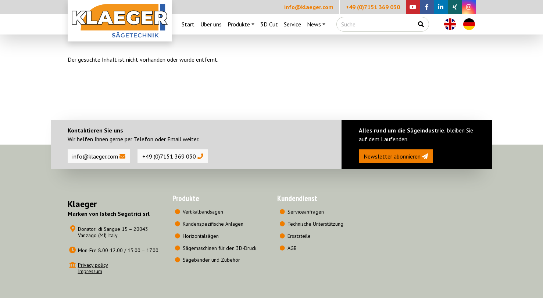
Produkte (239, 24)
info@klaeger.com (308, 7)
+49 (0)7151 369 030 (373, 7)
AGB (292, 248)
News (314, 24)
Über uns (211, 24)
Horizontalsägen (201, 236)
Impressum (90, 271)
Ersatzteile (299, 236)
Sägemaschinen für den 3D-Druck (219, 248)
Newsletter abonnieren (396, 156)
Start (188, 24)
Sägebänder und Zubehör (211, 260)
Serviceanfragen (305, 211)
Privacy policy (93, 265)
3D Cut (269, 24)
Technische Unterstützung (315, 224)
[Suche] (375, 24)
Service (292, 24)
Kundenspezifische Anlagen (213, 224)
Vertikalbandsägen (203, 211)
